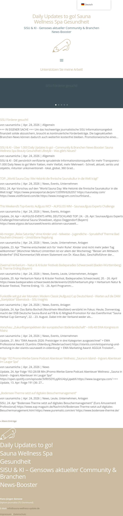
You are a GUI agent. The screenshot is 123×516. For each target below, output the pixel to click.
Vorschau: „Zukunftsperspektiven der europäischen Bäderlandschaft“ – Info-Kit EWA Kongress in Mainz (59, 329)
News (45, 183)
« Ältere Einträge (8, 421)
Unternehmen (69, 183)
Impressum (6, 514)
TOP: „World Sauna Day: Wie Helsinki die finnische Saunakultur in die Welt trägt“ (49, 178)
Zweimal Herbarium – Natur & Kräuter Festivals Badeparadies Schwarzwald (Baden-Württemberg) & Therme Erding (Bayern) (60, 266)
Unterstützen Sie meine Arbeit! (61, 69)
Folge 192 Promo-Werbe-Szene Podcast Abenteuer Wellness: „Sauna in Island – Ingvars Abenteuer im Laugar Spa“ (60, 360)
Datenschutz (19, 514)
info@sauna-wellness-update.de (23, 508)
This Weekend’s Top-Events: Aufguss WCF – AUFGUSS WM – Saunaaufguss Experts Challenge (57, 206)
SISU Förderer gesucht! (14, 120)
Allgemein (48, 125)
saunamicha (12, 125)
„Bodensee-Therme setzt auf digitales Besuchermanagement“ (38, 393)
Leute (54, 242)
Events (55, 183)
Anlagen (65, 211)
